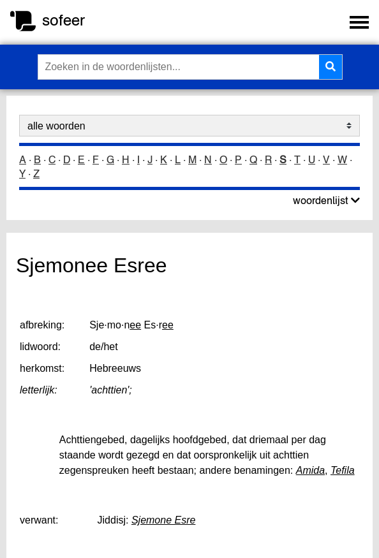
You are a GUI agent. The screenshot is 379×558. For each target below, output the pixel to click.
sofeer (63, 20)
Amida (310, 470)
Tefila (343, 470)
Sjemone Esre (163, 520)
